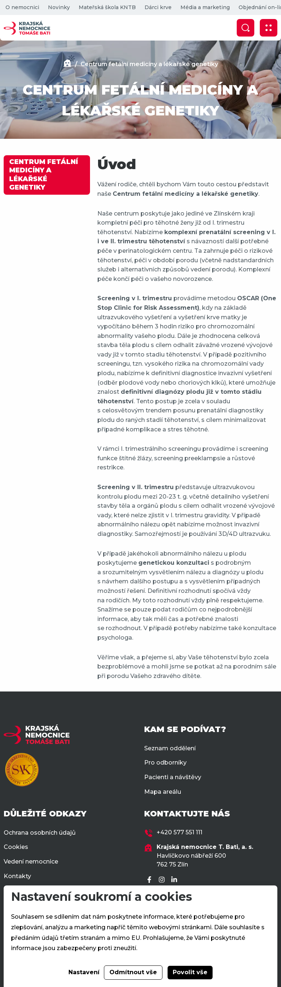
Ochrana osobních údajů (40, 832)
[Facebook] (150, 880)
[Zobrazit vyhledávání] (245, 28)
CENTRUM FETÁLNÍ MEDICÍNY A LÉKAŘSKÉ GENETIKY (43, 174)
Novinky (59, 7)
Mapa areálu (162, 791)
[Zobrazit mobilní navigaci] (268, 28)
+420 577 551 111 (179, 832)
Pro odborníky (165, 762)
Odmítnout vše (133, 972)
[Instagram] (162, 880)
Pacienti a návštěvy (172, 777)
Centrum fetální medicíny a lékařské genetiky (149, 64)
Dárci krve (158, 7)
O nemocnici (22, 7)
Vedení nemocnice (31, 861)
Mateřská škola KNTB (107, 7)
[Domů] (67, 64)
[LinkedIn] (175, 880)
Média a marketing (205, 7)
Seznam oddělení (170, 748)
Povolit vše (190, 972)
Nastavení (84, 972)
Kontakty (17, 876)
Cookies (16, 846)
